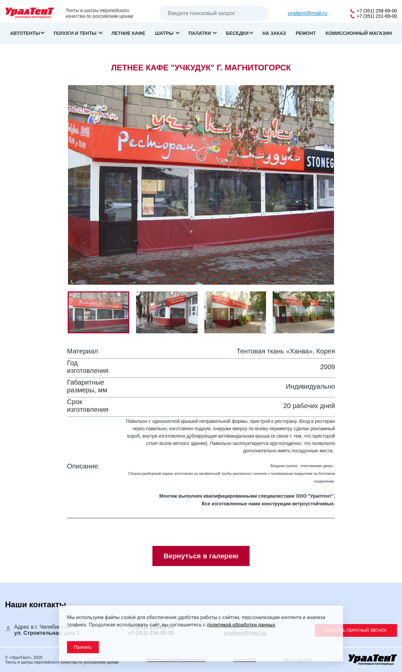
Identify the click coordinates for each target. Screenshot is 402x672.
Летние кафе (128, 33)
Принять (83, 647)
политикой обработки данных (241, 624)
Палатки (200, 33)
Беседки (237, 33)
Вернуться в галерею (201, 556)
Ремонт (306, 33)
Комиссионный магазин (359, 33)
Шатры (165, 33)
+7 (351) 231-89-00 (373, 16)
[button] (170, 312)
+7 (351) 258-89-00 (373, 10)
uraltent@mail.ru (307, 13)
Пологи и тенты (75, 33)
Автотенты (25, 33)
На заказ (274, 33)
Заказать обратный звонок (355, 630)
